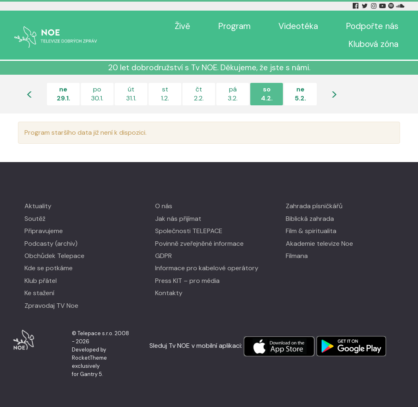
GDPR (163, 255)
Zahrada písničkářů (314, 206)
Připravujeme (43, 231)
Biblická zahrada (310, 218)
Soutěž (34, 218)
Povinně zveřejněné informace (199, 243)
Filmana (297, 255)
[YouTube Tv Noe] (383, 5)
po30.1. (97, 93)
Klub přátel (40, 280)
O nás (163, 206)
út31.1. (131, 93)
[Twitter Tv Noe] (365, 5)
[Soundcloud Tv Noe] (400, 5)
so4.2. (267, 93)
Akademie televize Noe (319, 243)
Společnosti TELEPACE (188, 231)
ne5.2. (300, 93)
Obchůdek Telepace (54, 255)
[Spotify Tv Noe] (392, 5)
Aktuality (37, 206)
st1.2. (165, 93)
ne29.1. (63, 93)
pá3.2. (233, 93)
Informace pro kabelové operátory (206, 268)
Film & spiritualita (311, 231)
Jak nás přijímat (178, 218)
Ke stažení (39, 293)
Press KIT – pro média (187, 280)
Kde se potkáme (48, 268)
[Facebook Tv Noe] (356, 5)
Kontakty (168, 293)
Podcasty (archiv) (51, 243)
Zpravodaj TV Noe (51, 305)
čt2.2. (199, 93)
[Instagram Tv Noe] (375, 5)
